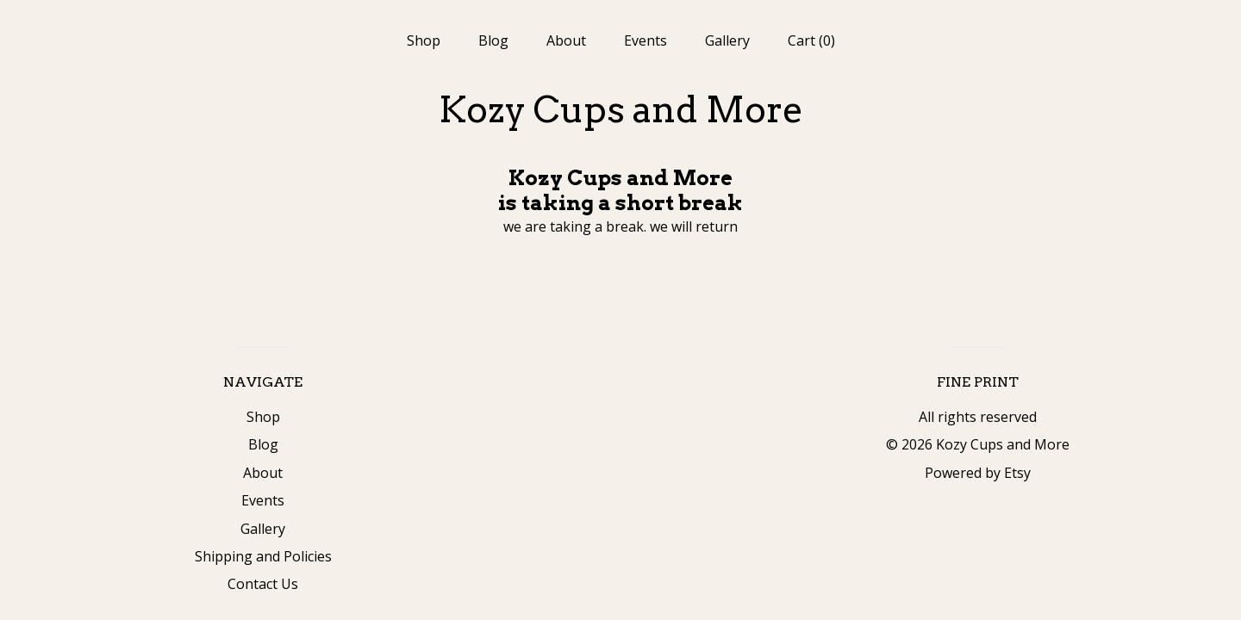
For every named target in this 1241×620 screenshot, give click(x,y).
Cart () (811, 40)
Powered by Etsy (978, 472)
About (566, 40)
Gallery (727, 40)
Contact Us (263, 583)
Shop (423, 40)
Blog (493, 40)
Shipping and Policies (263, 556)
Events (645, 40)
